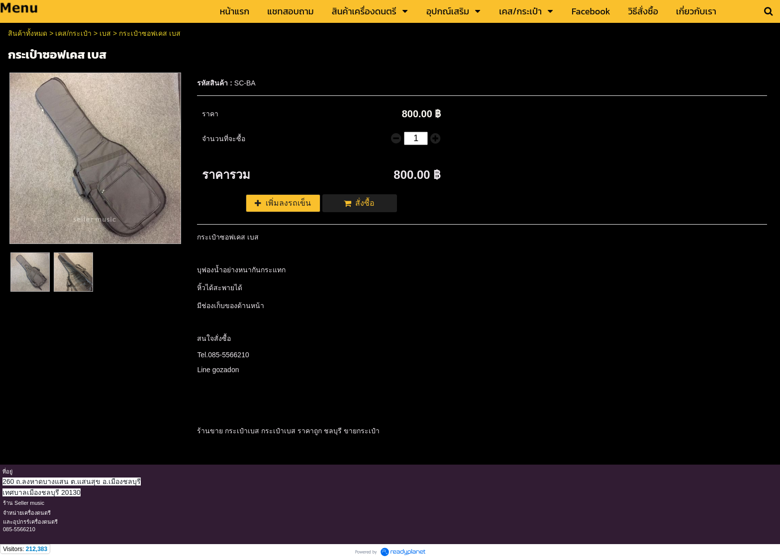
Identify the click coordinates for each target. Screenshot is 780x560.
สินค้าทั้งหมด (27, 33)
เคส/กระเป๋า (73, 33)
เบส (105, 33)
